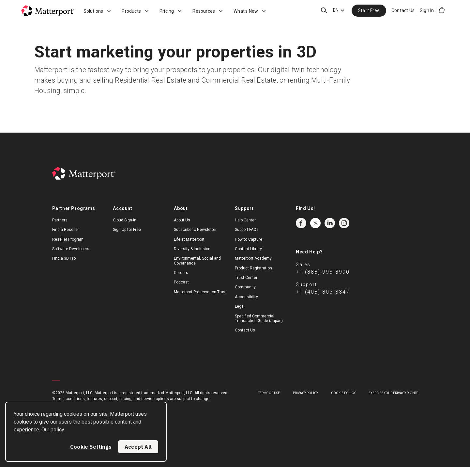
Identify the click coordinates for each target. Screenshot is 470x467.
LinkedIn (330, 223)
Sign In (427, 10)
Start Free (369, 10)
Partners (60, 220)
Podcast (181, 282)
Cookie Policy (343, 393)
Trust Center (246, 277)
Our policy (52, 430)
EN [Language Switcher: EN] (336, 10)
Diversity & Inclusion (192, 249)
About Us (182, 220)
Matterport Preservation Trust (200, 292)
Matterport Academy (253, 258)
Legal (240, 306)
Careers (181, 272)
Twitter (315, 223)
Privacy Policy (305, 393)
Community (245, 287)
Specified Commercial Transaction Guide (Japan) (259, 318)
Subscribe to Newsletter (195, 229)
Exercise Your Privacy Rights (393, 393)
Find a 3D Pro (64, 258)
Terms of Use (269, 393)
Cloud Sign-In (124, 220)
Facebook (301, 223)
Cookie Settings (91, 446)
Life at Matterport (189, 239)
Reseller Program (67, 239)
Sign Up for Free (127, 229)
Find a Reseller (65, 229)
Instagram (344, 223)
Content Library (248, 249)
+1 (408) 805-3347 (323, 292)
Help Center (245, 220)
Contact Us (403, 10)
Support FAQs (247, 229)
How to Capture (248, 239)
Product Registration (253, 268)
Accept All (138, 446)
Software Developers (70, 249)
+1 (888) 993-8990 (323, 272)
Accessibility (246, 297)
